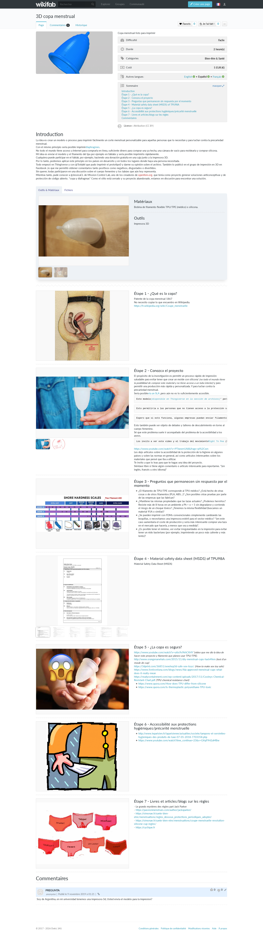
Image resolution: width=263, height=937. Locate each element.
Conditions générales (149, 928)
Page (41, 25)
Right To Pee (216, 441)
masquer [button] (217, 85)
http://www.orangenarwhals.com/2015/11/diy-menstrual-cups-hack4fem (175, 659)
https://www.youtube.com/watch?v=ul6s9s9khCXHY (163, 652)
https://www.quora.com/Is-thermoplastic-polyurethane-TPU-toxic (174, 687)
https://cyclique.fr (145, 827)
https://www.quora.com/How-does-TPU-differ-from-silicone (172, 683)
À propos (223, 928)
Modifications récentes (199, 928)
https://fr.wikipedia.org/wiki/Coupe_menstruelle (161, 305)
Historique (81, 25)
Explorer (105, 4)
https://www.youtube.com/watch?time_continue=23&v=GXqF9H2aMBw (178, 740)
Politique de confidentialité (173, 928)
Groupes (120, 4)
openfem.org (145, 175)
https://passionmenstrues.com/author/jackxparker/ (163, 809)
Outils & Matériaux (49, 189)
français (218, 4)
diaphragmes (92, 147)
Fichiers (68, 189)
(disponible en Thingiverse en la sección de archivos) (185, 399)
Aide (214, 928)
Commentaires (58, 25)
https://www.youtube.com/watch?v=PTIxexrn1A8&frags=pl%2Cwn (171, 448)
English (188, 76)
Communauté (137, 4)
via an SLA (154, 393)
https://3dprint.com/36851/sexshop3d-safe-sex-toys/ (164, 666)
